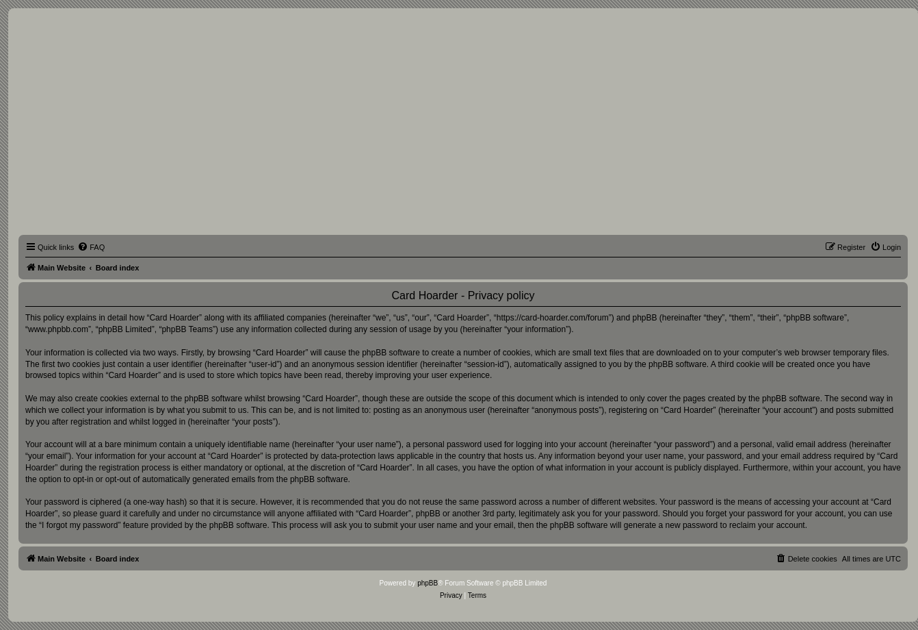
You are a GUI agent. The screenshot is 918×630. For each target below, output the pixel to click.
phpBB (427, 583)
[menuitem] (91, 247)
